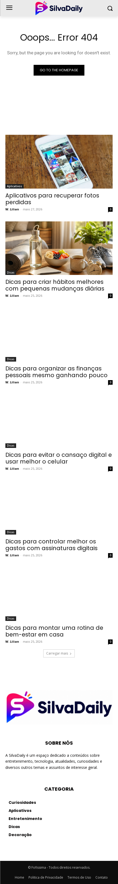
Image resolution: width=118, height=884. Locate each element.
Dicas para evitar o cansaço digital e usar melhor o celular (58, 458)
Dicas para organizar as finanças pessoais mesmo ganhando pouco (56, 372)
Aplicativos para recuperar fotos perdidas (52, 199)
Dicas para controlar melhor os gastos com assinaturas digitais (51, 545)
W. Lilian (12, 209)
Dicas (11, 272)
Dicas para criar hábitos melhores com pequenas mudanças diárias (54, 285)
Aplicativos (14, 186)
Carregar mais (59, 653)
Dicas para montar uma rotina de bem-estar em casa (54, 631)
